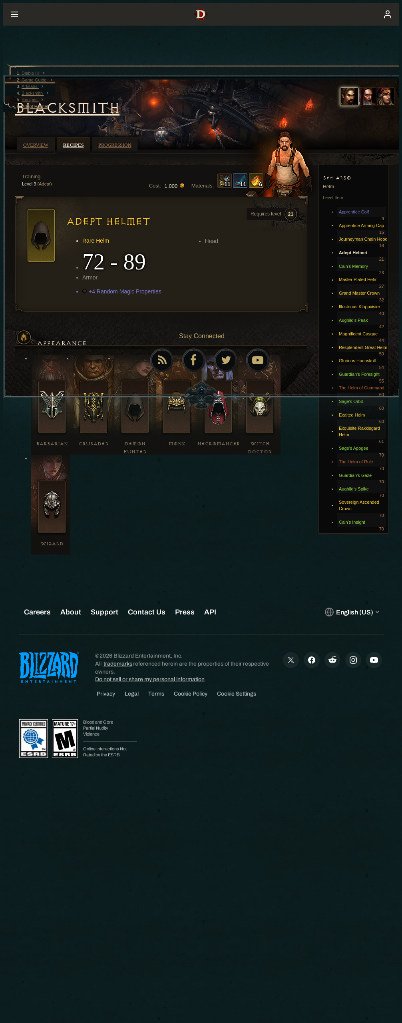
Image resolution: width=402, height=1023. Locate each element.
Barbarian (52, 444)
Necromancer (218, 444)
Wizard (52, 544)
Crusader (94, 444)
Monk (177, 444)
